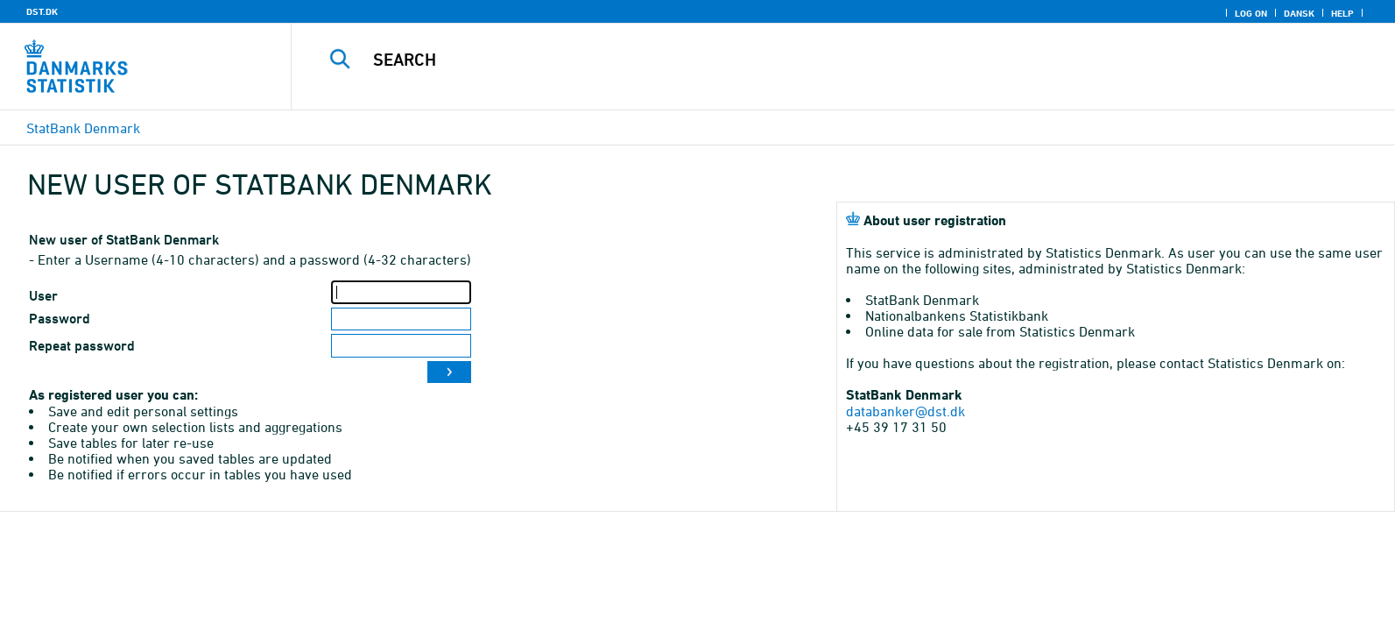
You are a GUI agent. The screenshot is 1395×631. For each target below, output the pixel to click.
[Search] (802, 59)
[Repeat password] (401, 346)
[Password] (401, 319)
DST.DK (42, 11)
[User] (401, 292)
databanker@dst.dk (905, 411)
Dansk (1299, 13)
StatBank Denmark (83, 128)
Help (1342, 13)
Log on (1251, 13)
